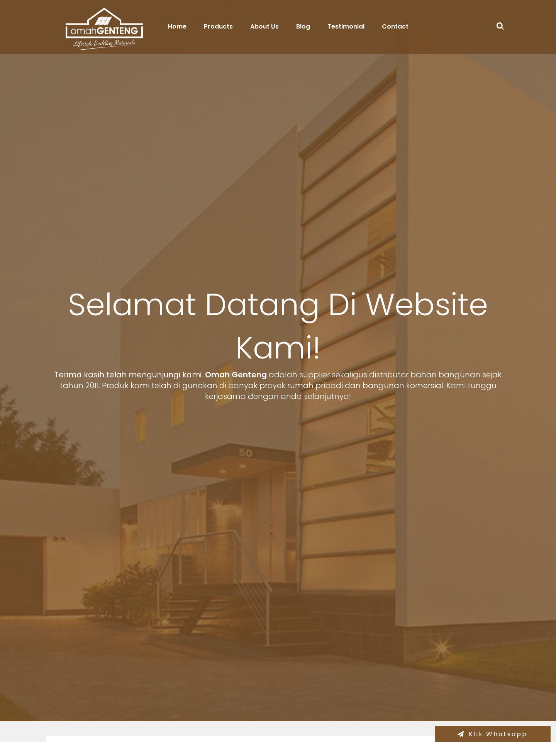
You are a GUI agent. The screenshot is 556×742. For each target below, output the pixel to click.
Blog (303, 26)
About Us (264, 26)
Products (218, 26)
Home (177, 26)
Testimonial (345, 26)
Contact (395, 26)
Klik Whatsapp (498, 734)
